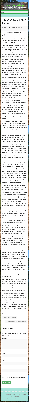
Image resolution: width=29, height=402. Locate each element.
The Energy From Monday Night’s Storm (15, 321)
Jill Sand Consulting (13, 5)
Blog (19, 27)
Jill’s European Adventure (9, 317)
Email (3, 360)
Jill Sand (5, 27)
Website (4, 368)
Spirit (5, 313)
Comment (4, 338)
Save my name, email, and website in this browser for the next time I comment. (14, 378)
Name (4, 353)
